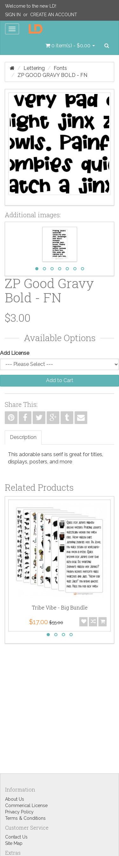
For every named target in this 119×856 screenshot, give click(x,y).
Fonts (60, 68)
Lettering (34, 68)
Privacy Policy (19, 811)
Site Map (14, 843)
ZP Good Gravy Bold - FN (52, 75)
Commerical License (26, 805)
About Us (14, 799)
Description (23, 437)
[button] (70, 45)
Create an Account (53, 14)
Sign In (13, 14)
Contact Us (16, 836)
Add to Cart (59, 380)
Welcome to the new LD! (30, 6)
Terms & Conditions (25, 818)
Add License (14, 353)
